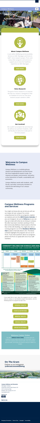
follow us (26, 224)
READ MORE (20, 68)
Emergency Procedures (6, 420)
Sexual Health (20, 322)
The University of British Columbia (14, 3)
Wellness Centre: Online (18, 337)
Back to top (5, 400)
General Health (20, 305)
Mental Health (20, 316)
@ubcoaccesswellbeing (15, 366)
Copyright (21, 420)
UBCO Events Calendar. (27, 222)
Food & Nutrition (20, 311)
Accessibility (27, 420)
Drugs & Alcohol (20, 327)
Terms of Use (15, 420)
